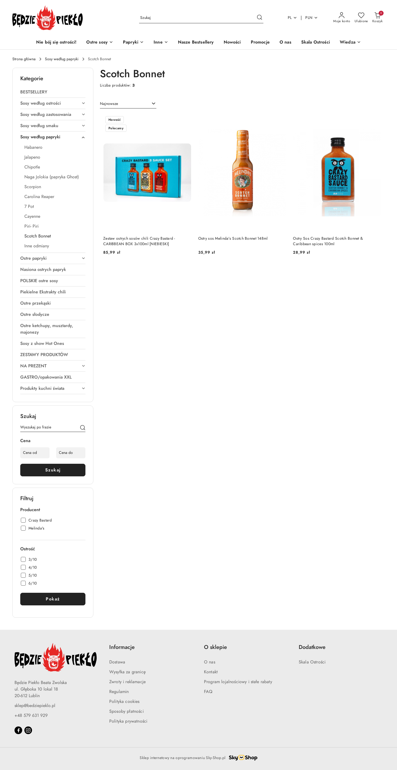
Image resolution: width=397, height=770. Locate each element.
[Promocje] (260, 43)
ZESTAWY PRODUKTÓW (44, 355)
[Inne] (160, 43)
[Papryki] (133, 43)
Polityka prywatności (128, 721)
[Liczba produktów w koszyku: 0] (377, 18)
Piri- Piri (31, 226)
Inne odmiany (36, 246)
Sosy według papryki (52, 137)
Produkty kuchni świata (52, 388)
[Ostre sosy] (99, 43)
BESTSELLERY (33, 92)
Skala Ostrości (312, 662)
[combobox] (128, 103)
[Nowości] (232, 43)
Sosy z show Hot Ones (42, 343)
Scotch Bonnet (37, 236)
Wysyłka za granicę (127, 672)
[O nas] (285, 43)
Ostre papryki (52, 258)
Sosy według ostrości (52, 103)
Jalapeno (32, 157)
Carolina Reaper (39, 197)
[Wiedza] (350, 43)
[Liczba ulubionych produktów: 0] (361, 18)
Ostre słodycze (34, 314)
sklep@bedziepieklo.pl (35, 706)
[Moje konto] (341, 18)
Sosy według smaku (52, 126)
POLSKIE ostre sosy (39, 281)
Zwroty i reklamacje (127, 682)
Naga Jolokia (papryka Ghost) (51, 177)
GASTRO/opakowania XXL (46, 377)
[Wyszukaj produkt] (201, 17)
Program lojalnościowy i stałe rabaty (238, 682)
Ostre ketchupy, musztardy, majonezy (46, 329)
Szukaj (53, 470)
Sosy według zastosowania (52, 114)
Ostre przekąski (35, 303)
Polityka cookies (124, 702)
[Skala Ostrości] (315, 43)
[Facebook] (18, 730)
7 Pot (29, 207)
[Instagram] (28, 730)
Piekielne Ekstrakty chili (43, 292)
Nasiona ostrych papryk (43, 270)
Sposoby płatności (126, 711)
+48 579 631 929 (31, 715)
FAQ (208, 692)
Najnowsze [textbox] (109, 103)
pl (292, 17)
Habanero (33, 147)
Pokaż (53, 599)
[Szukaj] (82, 428)
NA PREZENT (52, 366)
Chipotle (32, 167)
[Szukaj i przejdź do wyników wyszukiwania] (259, 18)
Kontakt (211, 672)
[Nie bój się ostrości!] (56, 43)
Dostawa (117, 662)
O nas (209, 662)
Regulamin (119, 692)
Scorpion (32, 187)
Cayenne (32, 216)
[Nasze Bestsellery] (196, 43)
